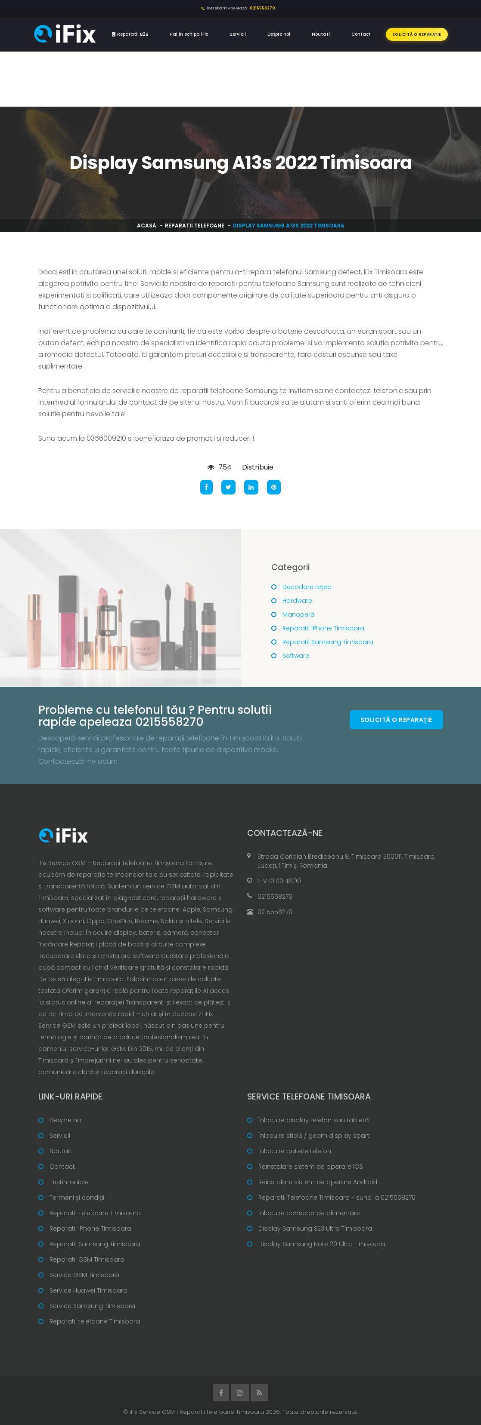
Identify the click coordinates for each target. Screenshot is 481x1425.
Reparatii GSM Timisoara (87, 1259)
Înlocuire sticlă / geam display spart (313, 1135)
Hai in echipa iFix (189, 34)
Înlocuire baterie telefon (294, 1151)
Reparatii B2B (130, 34)
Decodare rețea (307, 587)
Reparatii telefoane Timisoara (95, 1321)
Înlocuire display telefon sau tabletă (313, 1120)
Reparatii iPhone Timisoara (323, 628)
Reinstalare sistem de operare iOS (310, 1166)
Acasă (146, 225)
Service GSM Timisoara (84, 1275)
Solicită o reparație (416, 34)
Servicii (238, 34)
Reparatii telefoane (194, 225)
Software (295, 655)
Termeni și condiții (77, 1197)
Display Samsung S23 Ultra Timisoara (315, 1228)
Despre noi (278, 34)
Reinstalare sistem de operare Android (317, 1182)
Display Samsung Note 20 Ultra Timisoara (321, 1244)
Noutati (321, 34)
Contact (361, 34)
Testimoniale (69, 1182)
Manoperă (298, 614)
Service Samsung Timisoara (92, 1306)
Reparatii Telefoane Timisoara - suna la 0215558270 (337, 1197)
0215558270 (275, 896)
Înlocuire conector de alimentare (309, 1213)
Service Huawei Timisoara (88, 1290)
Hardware (297, 600)
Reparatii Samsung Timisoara (327, 642)
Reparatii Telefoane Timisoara (95, 1213)
